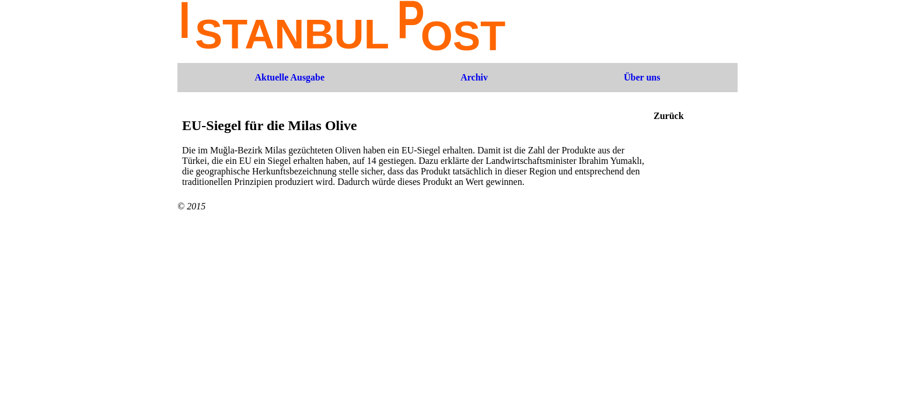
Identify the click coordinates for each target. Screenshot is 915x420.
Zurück (669, 116)
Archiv (474, 77)
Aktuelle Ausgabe (290, 77)
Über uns (642, 77)
